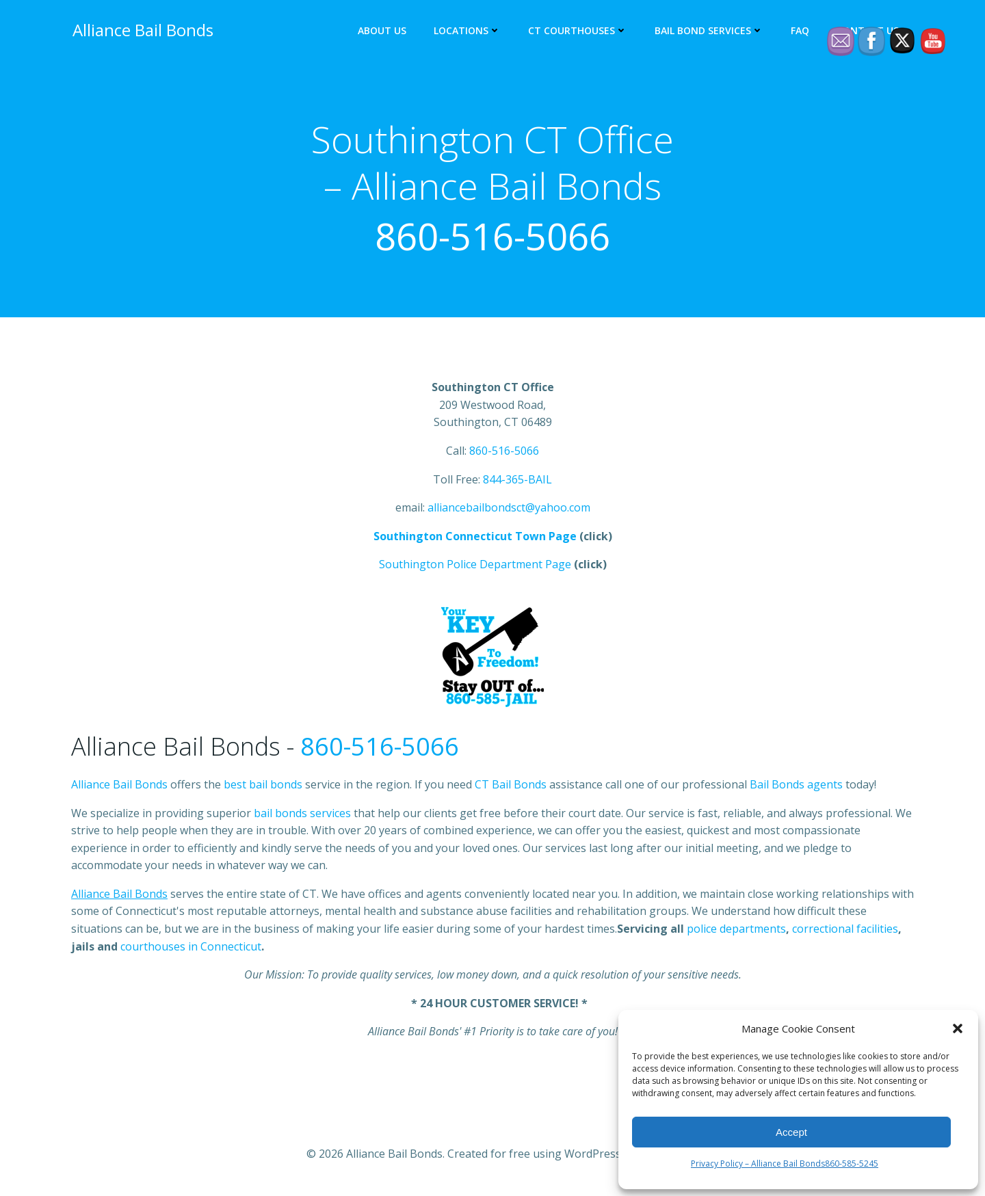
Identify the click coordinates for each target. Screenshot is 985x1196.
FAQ (801, 31)
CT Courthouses (579, 31)
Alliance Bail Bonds (119, 786)
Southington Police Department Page (475, 566)
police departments (736, 930)
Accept (791, 1132)
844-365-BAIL (517, 480)
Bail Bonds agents (796, 786)
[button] (957, 1028)
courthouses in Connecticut (190, 948)
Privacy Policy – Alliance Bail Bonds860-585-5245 (784, 1163)
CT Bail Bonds (511, 786)
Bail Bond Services (710, 31)
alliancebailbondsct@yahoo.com (509, 509)
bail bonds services (302, 814)
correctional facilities (845, 930)
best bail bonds (263, 786)
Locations (468, 31)
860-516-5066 (492, 236)
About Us (383, 31)
